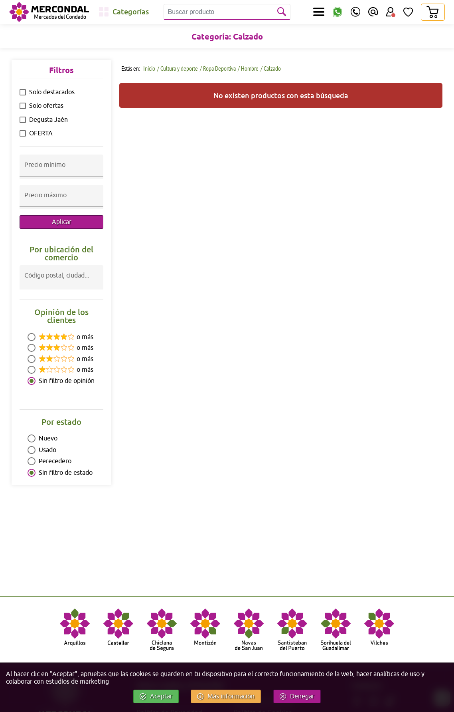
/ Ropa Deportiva (218, 68)
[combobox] (61, 282)
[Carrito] (432, 12)
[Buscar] (282, 12)
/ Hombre (248, 68)
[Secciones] (318, 12)
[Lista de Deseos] (408, 12)
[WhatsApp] (337, 12)
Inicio (148, 68)
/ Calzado (271, 68)
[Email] (373, 12)
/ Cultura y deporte (177, 68)
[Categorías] (124, 12)
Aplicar (61, 222)
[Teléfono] (355, 12)
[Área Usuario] (390, 12)
